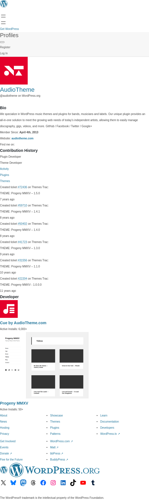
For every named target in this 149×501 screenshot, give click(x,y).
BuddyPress (59, 459)
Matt (54, 447)
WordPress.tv (110, 433)
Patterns (55, 433)
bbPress (56, 453)
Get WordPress (9, 28)
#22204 (22, 278)
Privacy (4, 433)
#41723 (22, 242)
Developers (107, 427)
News (3, 421)
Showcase (56, 415)
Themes (5, 181)
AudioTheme (17, 89)
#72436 (22, 187)
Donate (6, 453)
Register (5, 47)
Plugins (4, 175)
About (3, 415)
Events (4, 447)
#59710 (22, 205)
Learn (103, 415)
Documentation (109, 421)
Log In (4, 53)
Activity (4, 168)
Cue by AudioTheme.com (23, 323)
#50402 (22, 223)
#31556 (22, 260)
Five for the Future (11, 459)
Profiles (9, 35)
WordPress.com (61, 441)
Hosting (4, 427)
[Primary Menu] (2, 42)
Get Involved (8, 441)
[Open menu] (3, 16)
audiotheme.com (23, 138)
